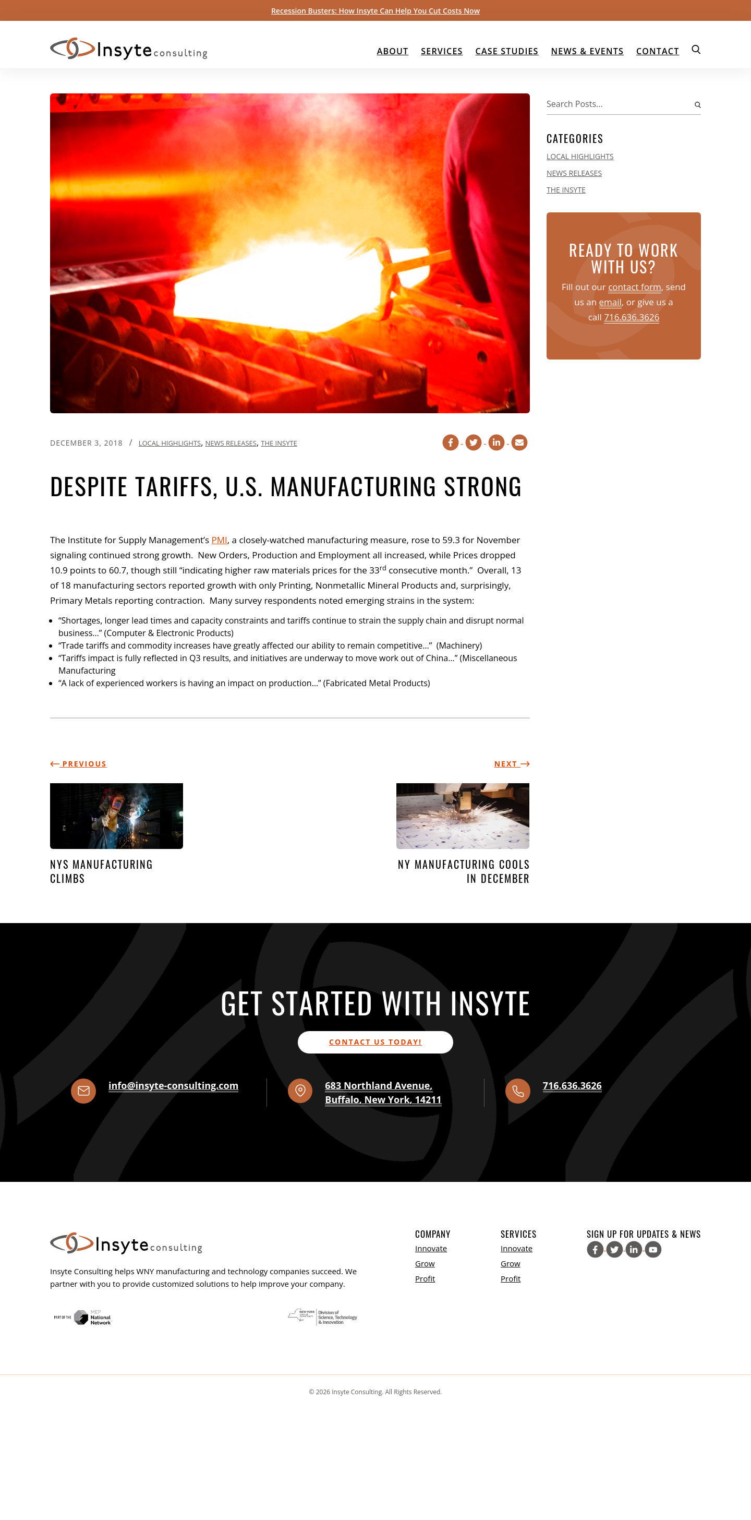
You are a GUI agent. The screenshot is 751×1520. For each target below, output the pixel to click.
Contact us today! (375, 1042)
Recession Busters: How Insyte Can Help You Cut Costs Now (375, 11)
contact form (634, 287)
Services (442, 51)
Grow (425, 1263)
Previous (78, 764)
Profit (425, 1278)
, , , (383, 1092)
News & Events (587, 51)
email (610, 302)
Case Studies (507, 51)
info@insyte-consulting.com (173, 1085)
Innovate (431, 1248)
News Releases (230, 443)
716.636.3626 (631, 317)
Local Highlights (170, 443)
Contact (657, 51)
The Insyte (279, 443)
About (393, 51)
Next (512, 764)
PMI (219, 540)
